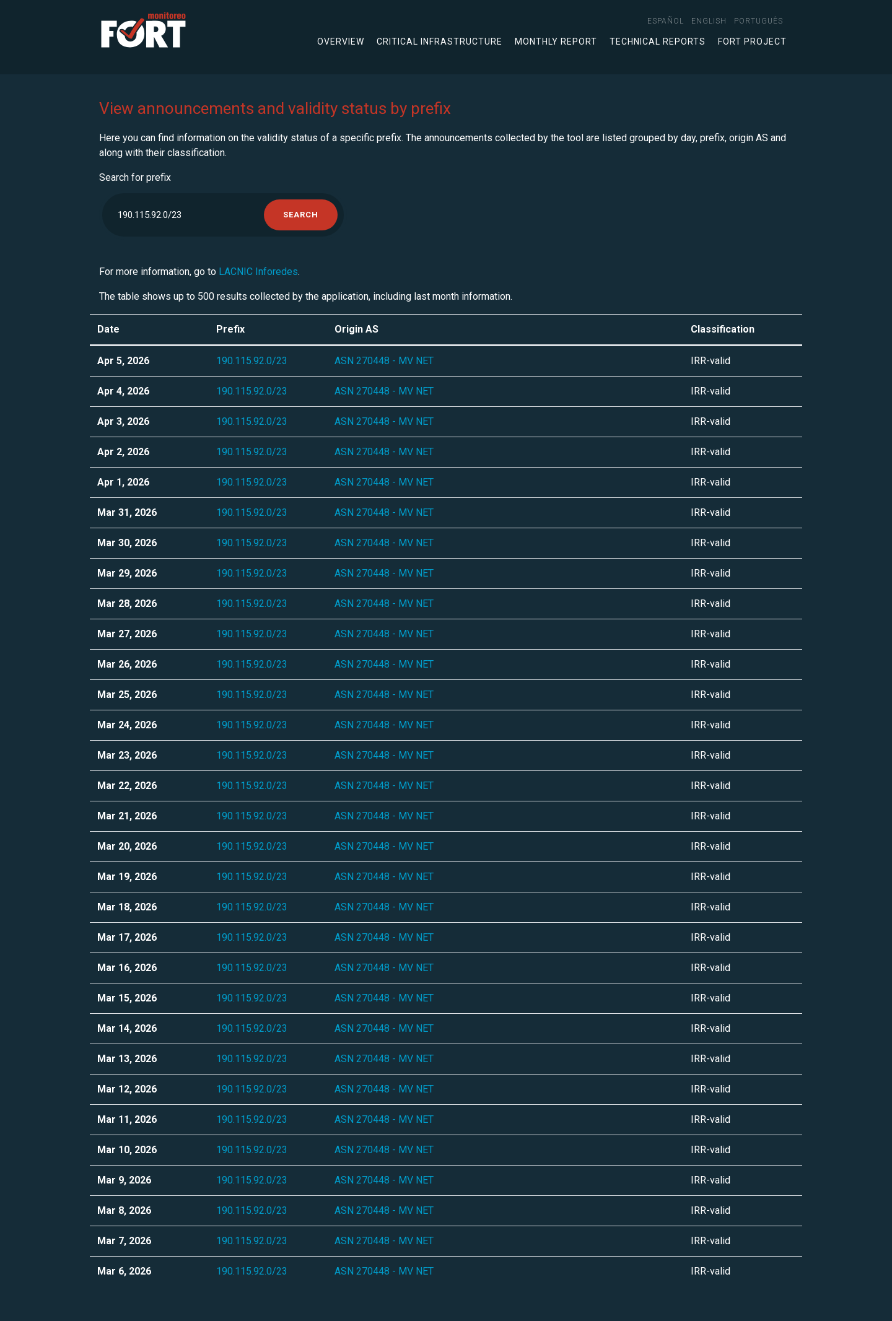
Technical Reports (658, 41)
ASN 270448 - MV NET (384, 361)
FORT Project (752, 41)
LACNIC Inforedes (258, 271)
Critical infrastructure (439, 41)
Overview (340, 41)
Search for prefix (135, 177)
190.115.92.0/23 (251, 361)
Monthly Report (556, 41)
